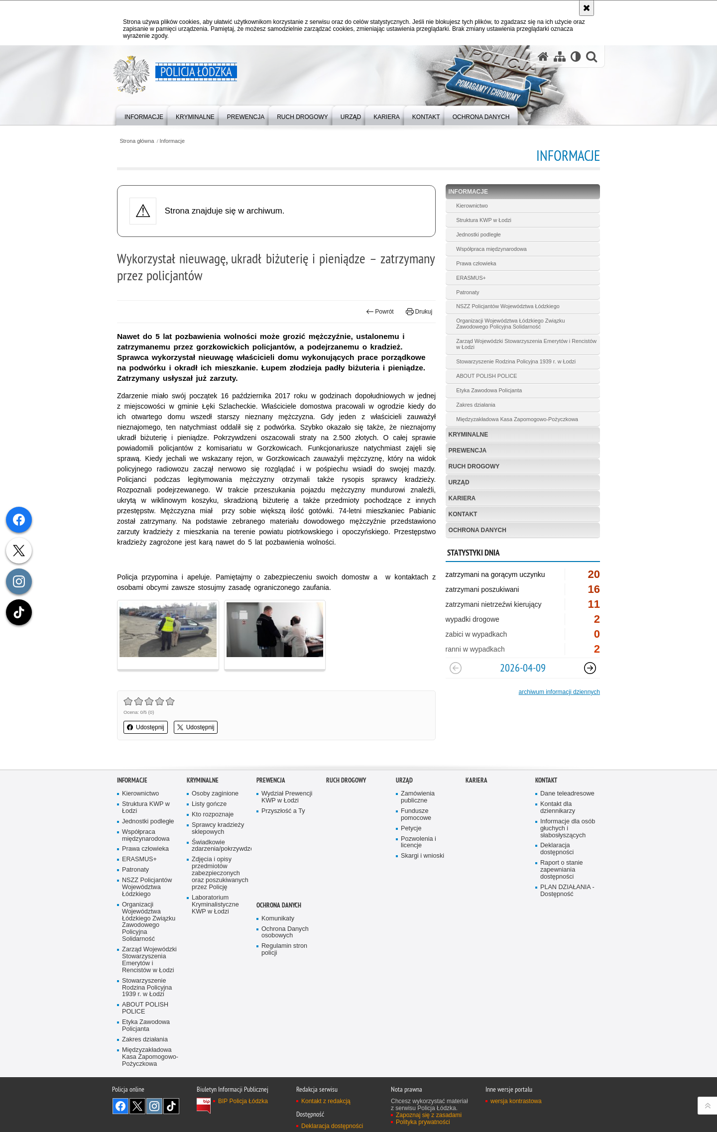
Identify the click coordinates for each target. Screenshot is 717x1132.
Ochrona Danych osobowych (285, 932)
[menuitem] (144, 114)
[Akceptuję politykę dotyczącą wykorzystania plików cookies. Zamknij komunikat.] (586, 8)
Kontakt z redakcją (326, 1101)
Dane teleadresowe (567, 794)
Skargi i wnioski (422, 856)
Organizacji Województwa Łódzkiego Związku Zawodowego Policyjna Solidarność (510, 324)
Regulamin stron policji (284, 949)
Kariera (462, 498)
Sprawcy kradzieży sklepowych (218, 828)
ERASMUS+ (471, 278)
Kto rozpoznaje (213, 814)
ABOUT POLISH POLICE (486, 376)
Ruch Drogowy (474, 466)
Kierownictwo (472, 206)
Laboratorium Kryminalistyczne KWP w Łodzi (215, 905)
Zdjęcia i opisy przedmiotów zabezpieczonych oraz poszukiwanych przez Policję (220, 873)
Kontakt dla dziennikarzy (557, 807)
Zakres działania (475, 405)
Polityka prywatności (423, 1122)
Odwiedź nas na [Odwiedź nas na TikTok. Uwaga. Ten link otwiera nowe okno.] (171, 1106)
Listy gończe (209, 804)
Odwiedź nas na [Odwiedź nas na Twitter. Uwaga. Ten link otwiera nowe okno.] (137, 1106)
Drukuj (419, 312)
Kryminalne (468, 434)
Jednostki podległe (478, 234)
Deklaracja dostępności (557, 849)
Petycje (411, 828)
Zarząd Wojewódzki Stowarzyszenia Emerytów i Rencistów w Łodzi (526, 344)
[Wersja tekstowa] (576, 56)
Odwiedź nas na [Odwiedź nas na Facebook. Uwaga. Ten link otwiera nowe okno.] (120, 1106)
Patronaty (467, 292)
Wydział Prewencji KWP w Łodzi (286, 797)
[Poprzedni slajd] (456, 668)
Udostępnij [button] (145, 727)
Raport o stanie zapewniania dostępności (561, 870)
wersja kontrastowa (516, 1101)
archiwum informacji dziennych (559, 691)
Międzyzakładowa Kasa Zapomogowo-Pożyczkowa (517, 419)
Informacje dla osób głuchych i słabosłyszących (567, 828)
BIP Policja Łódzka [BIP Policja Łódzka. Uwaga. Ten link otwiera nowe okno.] (243, 1101)
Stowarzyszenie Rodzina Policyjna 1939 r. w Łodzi (516, 361)
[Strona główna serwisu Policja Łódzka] (543, 56)
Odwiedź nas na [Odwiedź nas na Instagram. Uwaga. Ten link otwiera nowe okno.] (154, 1106)
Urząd (459, 482)
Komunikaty (277, 918)
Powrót (380, 312)
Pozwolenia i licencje (418, 842)
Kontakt (463, 514)
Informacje (172, 141)
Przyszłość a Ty (283, 811)
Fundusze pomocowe (416, 814)
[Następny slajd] (590, 668)
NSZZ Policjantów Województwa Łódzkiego (507, 306)
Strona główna (137, 141)
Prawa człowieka (476, 263)
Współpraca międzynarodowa (491, 249)
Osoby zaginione (215, 794)
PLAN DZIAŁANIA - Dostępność (567, 891)
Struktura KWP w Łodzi (483, 220)
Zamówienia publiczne (418, 797)
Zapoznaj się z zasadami (429, 1115)
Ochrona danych (477, 530)
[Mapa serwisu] (560, 56)
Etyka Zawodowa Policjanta (489, 390)
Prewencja (468, 450)
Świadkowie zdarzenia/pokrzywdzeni (220, 846)
